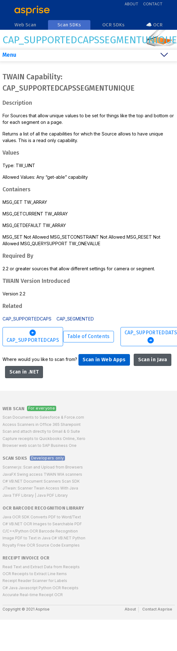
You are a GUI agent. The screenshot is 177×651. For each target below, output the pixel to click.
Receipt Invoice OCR (26, 558)
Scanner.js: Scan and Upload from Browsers (43, 467)
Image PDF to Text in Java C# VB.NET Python (44, 538)
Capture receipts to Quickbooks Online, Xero (44, 438)
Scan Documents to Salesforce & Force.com (43, 417)
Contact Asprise (157, 609)
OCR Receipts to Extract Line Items (35, 573)
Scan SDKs (15, 458)
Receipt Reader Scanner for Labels (35, 580)
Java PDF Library (52, 495)
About (131, 4)
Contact (153, 4)
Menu (9, 55)
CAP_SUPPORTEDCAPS (27, 318)
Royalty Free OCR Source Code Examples (41, 545)
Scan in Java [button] (152, 360)
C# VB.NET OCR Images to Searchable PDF (42, 523)
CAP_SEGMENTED (75, 318)
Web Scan (14, 408)
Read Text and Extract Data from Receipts (41, 566)
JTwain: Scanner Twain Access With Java (40, 488)
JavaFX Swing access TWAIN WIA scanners (42, 474)
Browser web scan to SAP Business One (40, 445)
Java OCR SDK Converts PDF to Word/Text (42, 517)
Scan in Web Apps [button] (104, 360)
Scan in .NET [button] (24, 372)
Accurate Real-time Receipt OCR (33, 594)
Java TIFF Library (18, 495)
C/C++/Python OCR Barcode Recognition (40, 531)
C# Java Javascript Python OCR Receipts (40, 587)
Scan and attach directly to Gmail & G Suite (41, 431)
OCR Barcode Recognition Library (43, 508)
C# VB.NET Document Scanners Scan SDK (41, 481)
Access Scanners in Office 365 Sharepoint (42, 424)
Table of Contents (88, 336)
